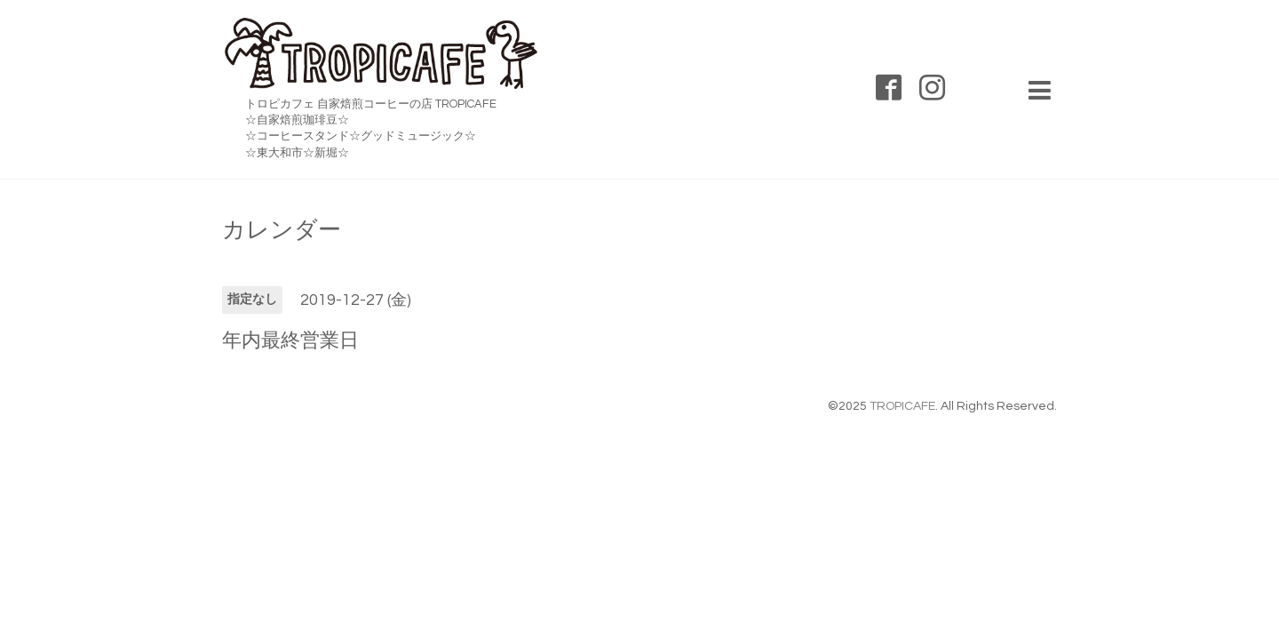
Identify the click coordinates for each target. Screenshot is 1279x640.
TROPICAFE (902, 406)
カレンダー (281, 230)
